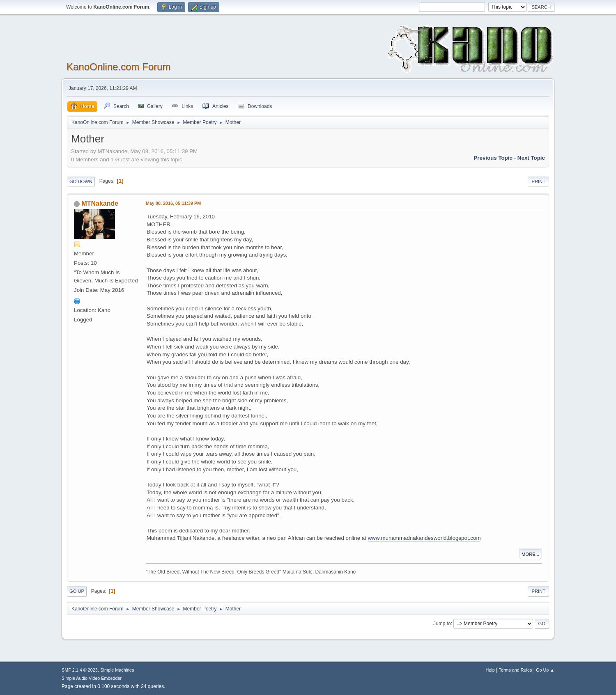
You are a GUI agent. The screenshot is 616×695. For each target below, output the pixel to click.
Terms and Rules (515, 669)
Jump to (442, 623)
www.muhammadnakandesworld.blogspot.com (424, 538)
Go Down (80, 181)
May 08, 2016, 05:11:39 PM (173, 203)
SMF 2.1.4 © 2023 (80, 669)
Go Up (76, 591)
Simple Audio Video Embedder (92, 678)
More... (530, 554)
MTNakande (99, 203)
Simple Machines (117, 669)
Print (538, 181)
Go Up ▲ (545, 669)
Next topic (531, 158)
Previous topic (493, 158)
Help (490, 669)
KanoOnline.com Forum (118, 66)
